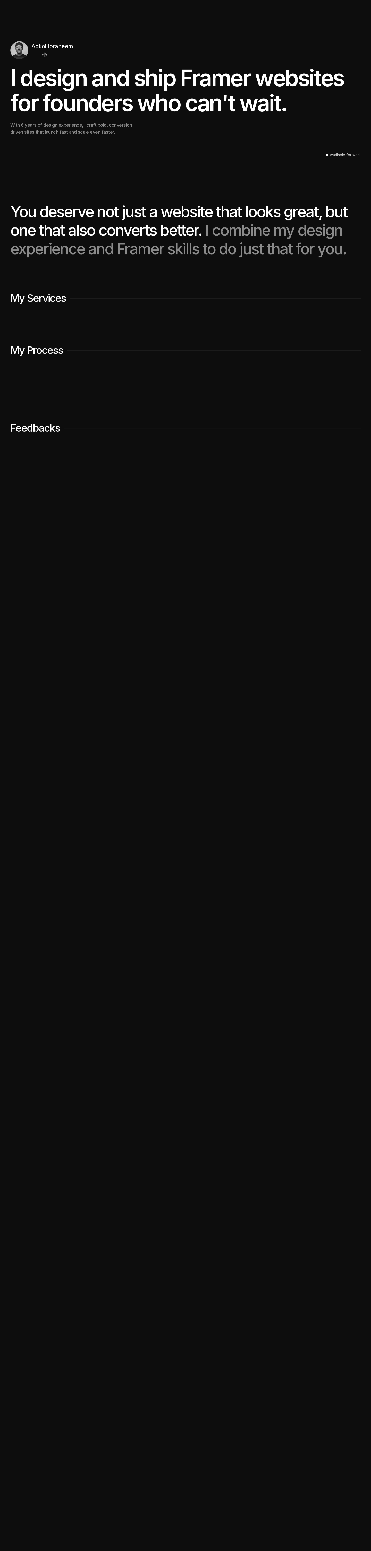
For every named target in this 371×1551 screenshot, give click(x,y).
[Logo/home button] (22, 9)
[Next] (351, 1337)
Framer (37, 1535)
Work (317, 9)
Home (179, 1512)
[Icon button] (34, 55)
